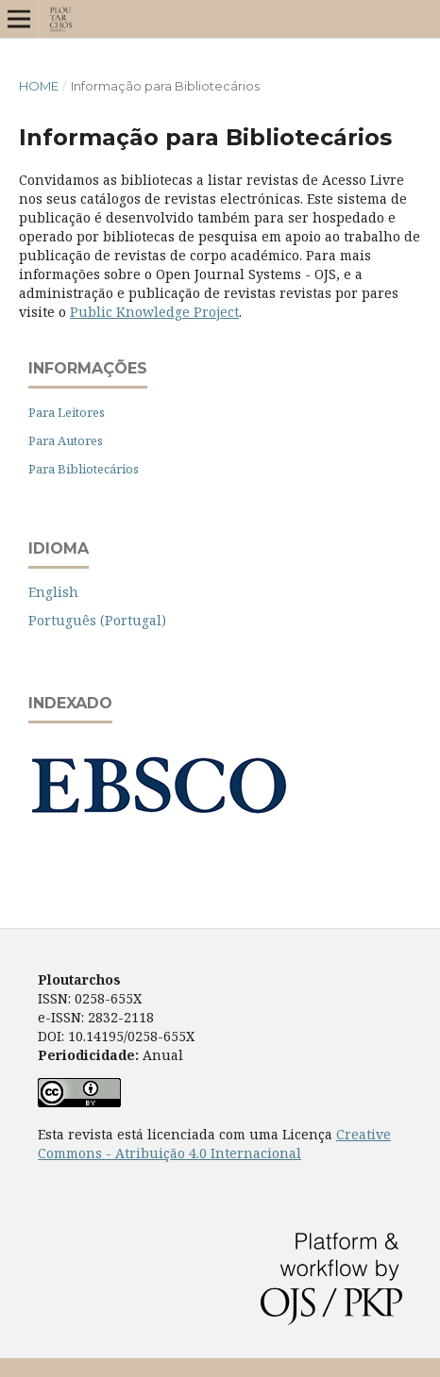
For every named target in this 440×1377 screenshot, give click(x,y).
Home (39, 85)
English (53, 592)
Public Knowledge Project (154, 312)
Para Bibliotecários (83, 468)
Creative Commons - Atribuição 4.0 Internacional (214, 1143)
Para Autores (65, 440)
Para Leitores (66, 412)
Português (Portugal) (97, 620)
